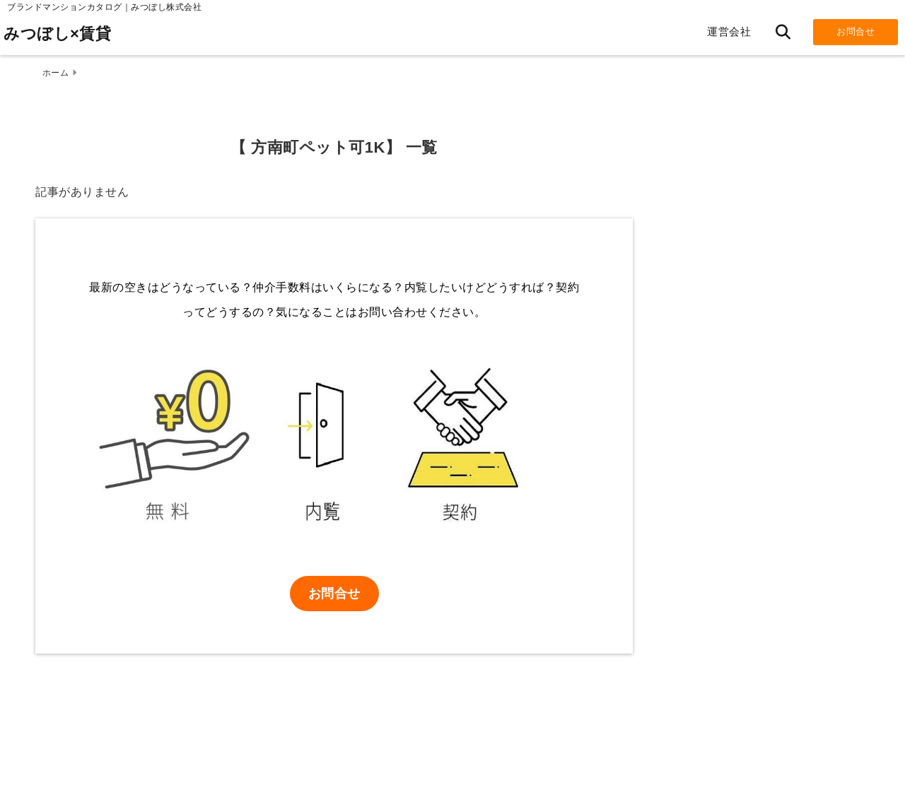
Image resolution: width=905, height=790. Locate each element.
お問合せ (855, 31)
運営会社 (729, 31)
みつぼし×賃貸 (57, 33)
